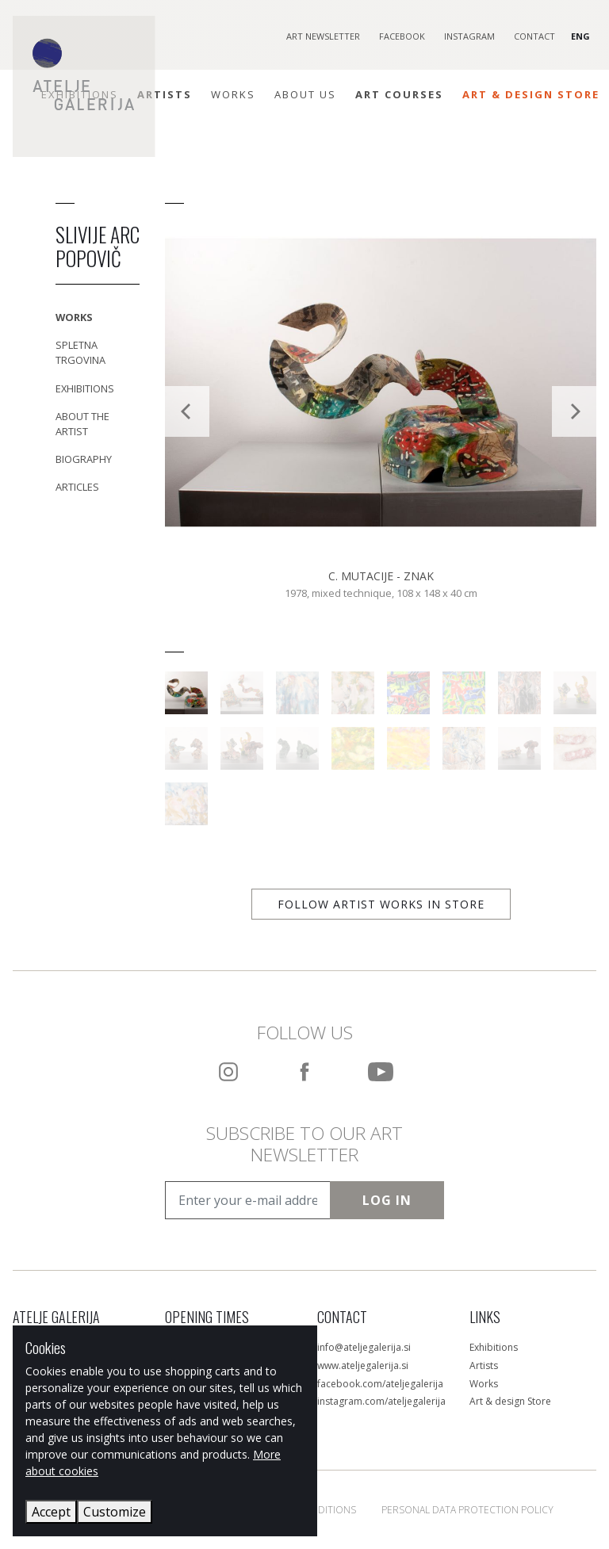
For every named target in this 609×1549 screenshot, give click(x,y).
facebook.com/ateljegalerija (380, 1383)
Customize (114, 1511)
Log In (387, 1200)
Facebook (402, 36)
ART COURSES (399, 94)
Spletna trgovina (80, 352)
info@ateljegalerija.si (364, 1347)
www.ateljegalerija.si (362, 1365)
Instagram (469, 36)
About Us (305, 94)
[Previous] (187, 411)
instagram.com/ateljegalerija (381, 1401)
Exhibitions (85, 388)
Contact (534, 36)
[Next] (574, 411)
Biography (84, 459)
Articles (77, 487)
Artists (164, 94)
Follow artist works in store (381, 904)
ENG (580, 36)
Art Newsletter (323, 36)
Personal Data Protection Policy (467, 1509)
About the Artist (82, 423)
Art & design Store (510, 1401)
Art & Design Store (530, 94)
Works (233, 94)
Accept (51, 1511)
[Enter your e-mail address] (248, 1200)
